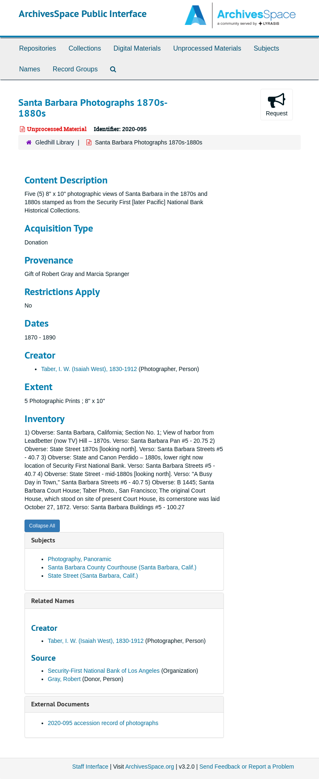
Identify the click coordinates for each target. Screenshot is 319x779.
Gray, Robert (64, 679)
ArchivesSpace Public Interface (83, 13)
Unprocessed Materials (207, 48)
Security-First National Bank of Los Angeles (104, 670)
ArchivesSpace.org (149, 766)
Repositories (37, 48)
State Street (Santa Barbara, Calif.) (93, 575)
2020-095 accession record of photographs (103, 723)
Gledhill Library (54, 142)
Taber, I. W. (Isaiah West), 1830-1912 (89, 369)
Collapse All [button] (42, 526)
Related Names (52, 600)
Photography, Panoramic (79, 559)
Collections (85, 48)
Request (276, 104)
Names (29, 69)
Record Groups (75, 69)
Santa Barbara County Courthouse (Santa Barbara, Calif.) (122, 567)
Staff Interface (90, 766)
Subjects (266, 48)
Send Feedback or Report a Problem (246, 766)
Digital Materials (137, 48)
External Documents (60, 704)
